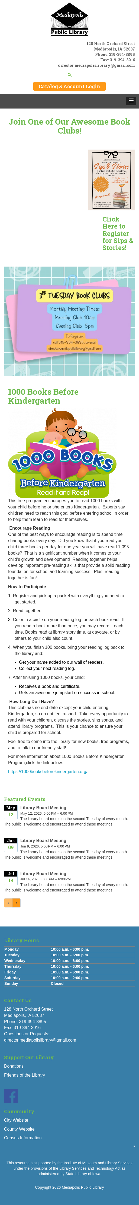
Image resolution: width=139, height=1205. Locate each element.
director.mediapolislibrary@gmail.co (94, 65)
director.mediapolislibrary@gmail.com (40, 1040)
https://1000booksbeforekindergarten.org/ (48, 771)
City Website (16, 1120)
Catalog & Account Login (69, 86)
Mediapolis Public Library (83, 1187)
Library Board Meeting (43, 807)
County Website (19, 1129)
